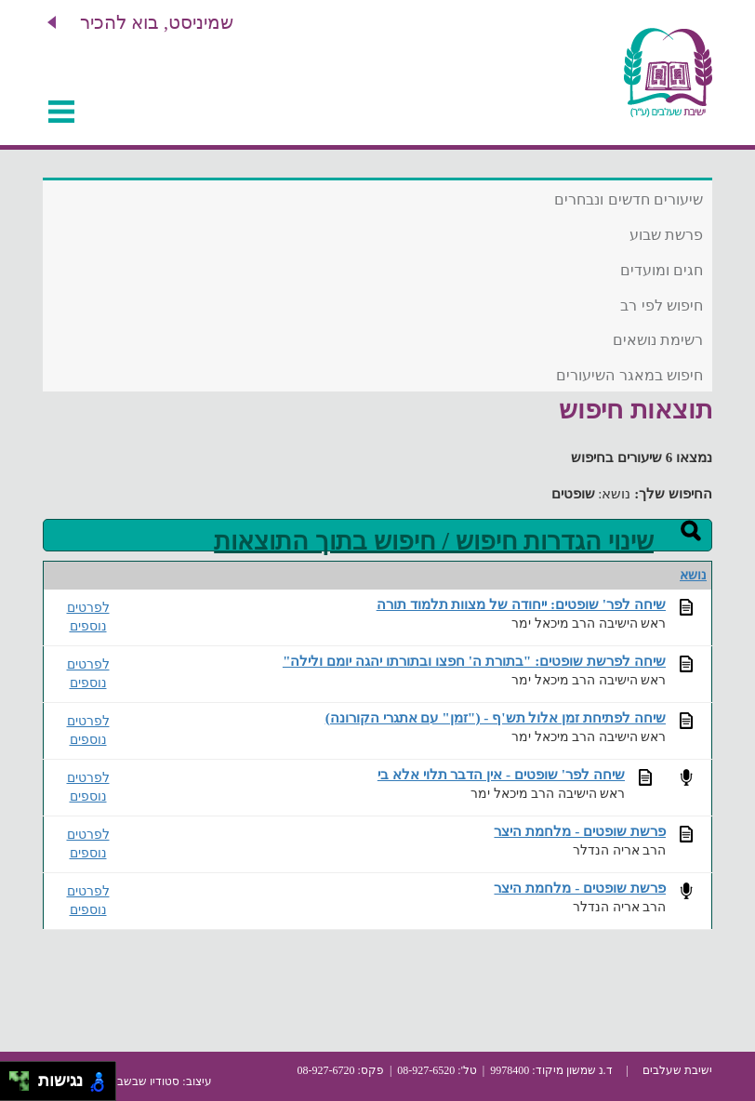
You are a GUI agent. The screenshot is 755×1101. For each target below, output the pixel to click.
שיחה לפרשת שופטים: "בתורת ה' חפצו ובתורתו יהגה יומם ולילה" (474, 661)
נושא (693, 575)
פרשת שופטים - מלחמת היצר (580, 831)
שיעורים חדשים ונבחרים (628, 199)
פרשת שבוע (666, 235)
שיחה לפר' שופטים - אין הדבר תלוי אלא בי (501, 774)
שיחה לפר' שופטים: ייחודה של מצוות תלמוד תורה (521, 604)
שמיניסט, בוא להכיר (156, 22)
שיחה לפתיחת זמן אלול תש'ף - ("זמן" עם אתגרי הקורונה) (495, 717)
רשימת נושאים (658, 340)
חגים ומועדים (661, 270)
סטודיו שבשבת (144, 1081)
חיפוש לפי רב (661, 305)
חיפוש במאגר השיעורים (629, 375)
